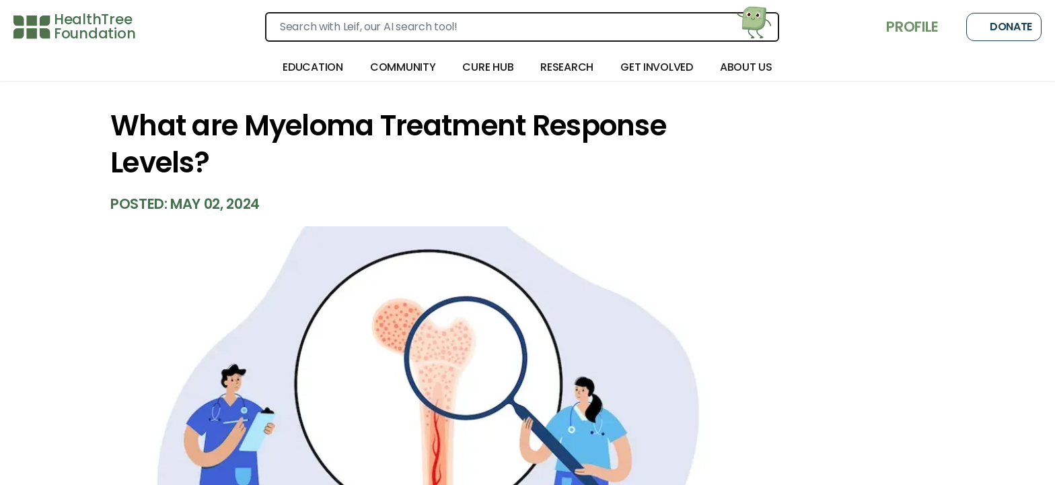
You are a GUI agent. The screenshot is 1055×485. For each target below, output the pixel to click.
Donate (1004, 27)
